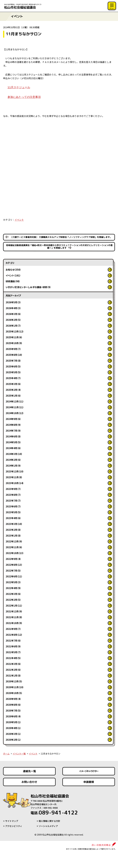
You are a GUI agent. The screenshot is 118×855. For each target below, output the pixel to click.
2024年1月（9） (13, 465)
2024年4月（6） (13, 448)
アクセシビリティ (13, 826)
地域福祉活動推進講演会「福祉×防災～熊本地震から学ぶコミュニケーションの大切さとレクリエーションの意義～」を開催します (59, 246)
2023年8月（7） (13, 494)
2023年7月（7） (13, 500)
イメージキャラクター (88, 771)
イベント (19, 219)
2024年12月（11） (15, 401)
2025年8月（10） (14, 354)
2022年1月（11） (14, 605)
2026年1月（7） (13, 325)
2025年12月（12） (15, 331)
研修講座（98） (13, 281)
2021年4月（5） (13, 658)
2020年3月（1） (13, 733)
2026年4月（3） (13, 308)
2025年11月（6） (14, 337)
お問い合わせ (29, 782)
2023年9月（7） (13, 489)
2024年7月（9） (13, 430)
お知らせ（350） (13, 269)
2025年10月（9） (14, 343)
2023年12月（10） (15, 471)
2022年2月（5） (13, 599)
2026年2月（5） (13, 319)
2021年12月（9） (14, 611)
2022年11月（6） (14, 547)
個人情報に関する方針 (49, 820)
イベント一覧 (19, 753)
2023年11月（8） (14, 477)
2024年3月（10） (14, 454)
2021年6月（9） (13, 646)
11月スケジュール (19, 87)
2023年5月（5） (13, 512)
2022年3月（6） (13, 593)
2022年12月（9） (14, 541)
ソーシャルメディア (48, 826)
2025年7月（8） (13, 360)
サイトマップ (11, 820)
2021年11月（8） (14, 617)
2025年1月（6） (13, 395)
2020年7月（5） (13, 710)
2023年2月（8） (13, 529)
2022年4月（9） (13, 588)
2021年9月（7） (13, 628)
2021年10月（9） (14, 623)
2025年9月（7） (13, 349)
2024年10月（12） (15, 413)
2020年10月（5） (14, 693)
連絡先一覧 (29, 771)
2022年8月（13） (14, 564)
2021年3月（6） (13, 663)
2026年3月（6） (13, 314)
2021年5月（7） (13, 652)
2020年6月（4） (13, 716)
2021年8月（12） (14, 634)
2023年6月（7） (13, 506)
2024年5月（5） (13, 442)
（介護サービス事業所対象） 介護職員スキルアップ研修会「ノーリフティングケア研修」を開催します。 (61, 237)
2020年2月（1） (13, 739)
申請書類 (88, 782)
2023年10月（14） (15, 483)
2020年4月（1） (13, 728)
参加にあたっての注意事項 (24, 97)
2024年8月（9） (13, 424)
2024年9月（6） (13, 419)
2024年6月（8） (13, 436)
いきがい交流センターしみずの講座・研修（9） (28, 287)
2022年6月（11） (14, 576)
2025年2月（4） (13, 389)
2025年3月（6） (13, 384)
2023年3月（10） (14, 523)
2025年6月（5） (13, 366)
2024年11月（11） (15, 407)
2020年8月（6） (13, 704)
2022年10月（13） (15, 553)
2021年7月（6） (13, 640)
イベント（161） (13, 275)
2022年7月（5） (13, 570)
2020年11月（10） (15, 687)
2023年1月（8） (13, 535)
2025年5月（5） (13, 372)
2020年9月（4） (13, 698)
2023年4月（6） (13, 518)
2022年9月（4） (13, 558)
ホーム (6, 753)
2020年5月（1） (13, 722)
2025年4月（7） (13, 378)
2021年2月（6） (13, 669)
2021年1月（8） (13, 675)
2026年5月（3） (13, 302)
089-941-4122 (54, 812)
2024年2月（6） (13, 459)
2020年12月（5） (14, 681)
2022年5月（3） (13, 582)
